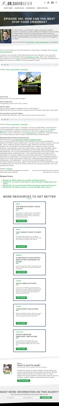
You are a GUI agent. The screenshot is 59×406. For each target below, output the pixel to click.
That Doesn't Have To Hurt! (28, 232)
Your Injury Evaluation (27, 309)
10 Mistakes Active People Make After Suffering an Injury (28, 260)
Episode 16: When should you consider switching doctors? (24, 180)
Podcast (9, 168)
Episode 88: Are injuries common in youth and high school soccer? (27, 187)
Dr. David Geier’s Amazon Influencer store (27, 139)
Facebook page (30, 133)
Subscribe (46, 397)
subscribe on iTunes (32, 57)
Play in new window (13, 69)
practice (55, 42)
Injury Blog (19, 8)
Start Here (8, 8)
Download (24, 69)
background (31, 42)
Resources (30, 8)
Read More (21, 221)
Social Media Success (26, 283)
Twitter (42, 131)
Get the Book (23, 380)
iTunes (18, 58)
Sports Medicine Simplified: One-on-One (26, 335)
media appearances (42, 42)
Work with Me (42, 8)
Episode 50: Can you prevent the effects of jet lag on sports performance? (29, 185)
